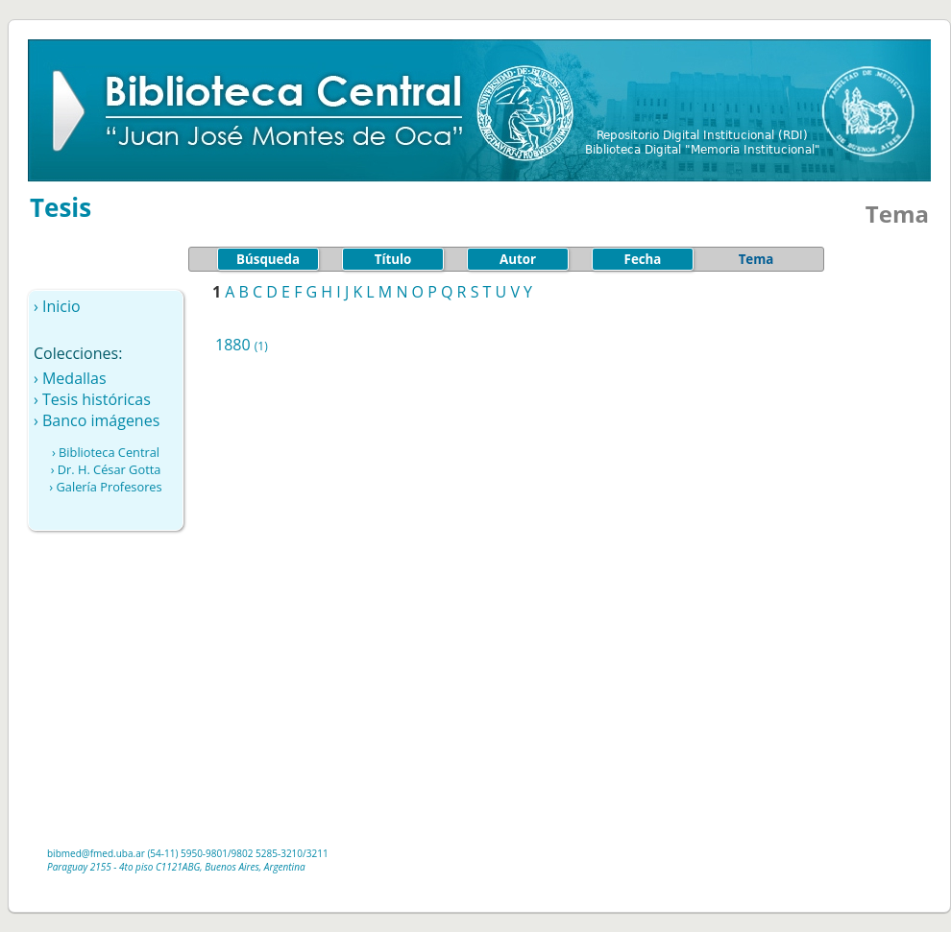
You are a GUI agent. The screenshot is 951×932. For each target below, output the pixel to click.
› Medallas (70, 378)
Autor (518, 259)
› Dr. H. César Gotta (106, 469)
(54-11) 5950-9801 (187, 853)
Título (393, 259)
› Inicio (57, 306)
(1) (261, 346)
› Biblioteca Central (105, 452)
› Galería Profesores (105, 486)
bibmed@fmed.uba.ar (96, 853)
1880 (233, 344)
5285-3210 (279, 853)
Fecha (643, 259)
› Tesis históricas (92, 399)
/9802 (241, 853)
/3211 (316, 853)
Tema (756, 259)
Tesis (60, 207)
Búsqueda (268, 259)
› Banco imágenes (96, 420)
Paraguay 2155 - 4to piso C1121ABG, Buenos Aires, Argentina (176, 866)
